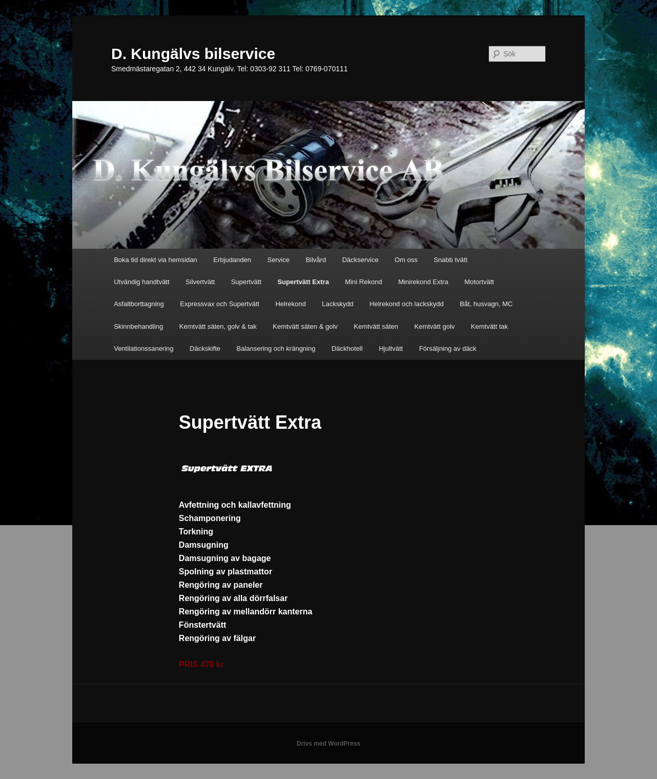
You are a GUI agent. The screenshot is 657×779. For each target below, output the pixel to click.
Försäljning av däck (448, 348)
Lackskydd (337, 304)
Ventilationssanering (143, 348)
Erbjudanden (232, 260)
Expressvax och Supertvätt (219, 304)
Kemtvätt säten (376, 326)
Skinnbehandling (138, 326)
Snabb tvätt (450, 260)
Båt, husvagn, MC (486, 304)
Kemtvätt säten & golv (305, 326)
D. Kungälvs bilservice (193, 53)
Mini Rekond (363, 282)
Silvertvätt (200, 282)
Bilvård (315, 260)
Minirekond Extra (423, 282)
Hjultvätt (391, 348)
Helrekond (290, 304)
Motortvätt (479, 282)
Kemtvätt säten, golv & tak (218, 326)
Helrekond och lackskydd (406, 304)
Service (279, 260)
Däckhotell (347, 348)
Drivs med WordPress (329, 743)
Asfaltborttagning (139, 304)
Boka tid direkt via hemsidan (155, 260)
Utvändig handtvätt (141, 282)
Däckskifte (205, 348)
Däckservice (360, 260)
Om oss (406, 260)
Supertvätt (246, 282)
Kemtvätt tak (489, 326)
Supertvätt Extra (302, 282)
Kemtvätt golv (435, 326)
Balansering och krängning (276, 348)
